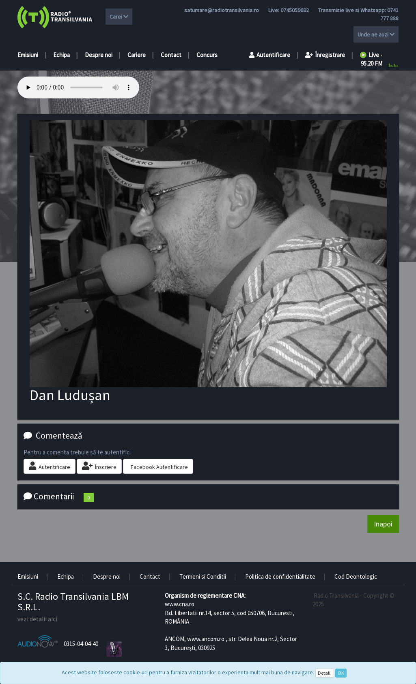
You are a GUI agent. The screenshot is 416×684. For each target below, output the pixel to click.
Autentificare (269, 55)
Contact (171, 55)
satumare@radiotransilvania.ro (221, 10)
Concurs (207, 55)
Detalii (325, 673)
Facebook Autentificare (159, 467)
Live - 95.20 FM (371, 59)
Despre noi (98, 55)
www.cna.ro (179, 604)
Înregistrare (325, 55)
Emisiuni (27, 55)
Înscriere (99, 466)
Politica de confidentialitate (280, 576)
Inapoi (383, 523)
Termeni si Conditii (202, 576)
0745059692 (294, 10)
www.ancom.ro (205, 639)
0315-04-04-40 (81, 644)
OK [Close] (341, 673)
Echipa (61, 55)
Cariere (136, 55)
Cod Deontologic (355, 576)
